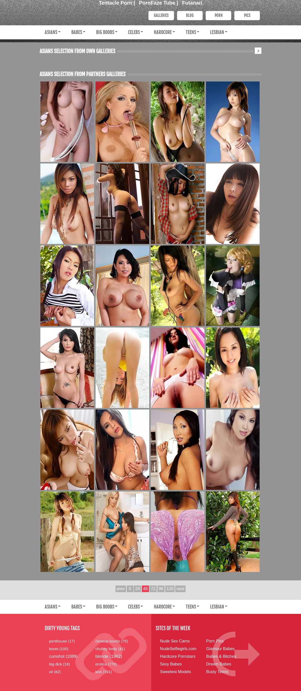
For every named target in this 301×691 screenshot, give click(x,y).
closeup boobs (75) (111, 641)
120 (170, 589)
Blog (190, 15)
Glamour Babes (220, 649)
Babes (76, 32)
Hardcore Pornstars (177, 656)
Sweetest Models (175, 672)
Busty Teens (217, 672)
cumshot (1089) (63, 656)
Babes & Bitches (221, 656)
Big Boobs (105, 32)
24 (137, 589)
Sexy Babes (171, 664)
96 (161, 589)
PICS (247, 15)
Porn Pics (215, 641)
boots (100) (58, 649)
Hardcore (163, 32)
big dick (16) (59, 664)
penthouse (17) (62, 641)
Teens (191, 32)
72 (153, 589)
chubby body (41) (110, 649)
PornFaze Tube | (159, 3)
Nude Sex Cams (175, 641)
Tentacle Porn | (117, 3)
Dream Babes (218, 664)
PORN (219, 15)
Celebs (134, 32)
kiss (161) (103, 672)
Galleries (161, 15)
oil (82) (55, 672)
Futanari (192, 3)
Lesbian (217, 32)
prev (121, 589)
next (180, 589)
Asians (51, 32)
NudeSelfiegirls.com (178, 649)
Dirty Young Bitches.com (91, 15)
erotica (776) (106, 664)
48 (145, 589)
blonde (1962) (108, 656)
